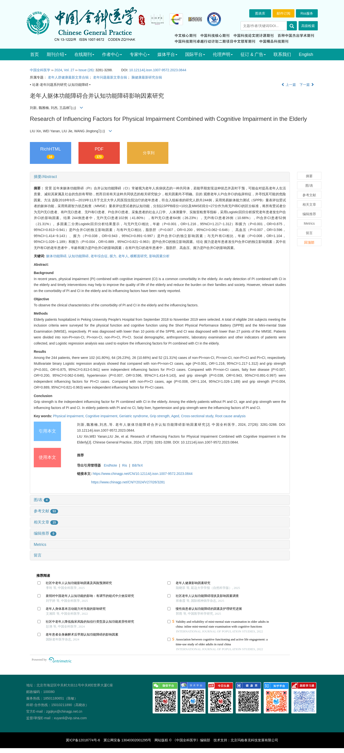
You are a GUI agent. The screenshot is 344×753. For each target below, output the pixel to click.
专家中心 (140, 54)
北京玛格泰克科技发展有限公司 (254, 740)
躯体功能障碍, (57, 256)
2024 (58, 70)
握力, (114, 256)
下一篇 (307, 85)
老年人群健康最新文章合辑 (68, 77)
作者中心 (112, 54)
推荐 (80, 455)
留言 (38, 555)
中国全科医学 (40, 70)
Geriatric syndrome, (134, 416)
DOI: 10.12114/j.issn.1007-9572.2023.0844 (205, 442)
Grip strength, (160, 416)
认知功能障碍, (79, 256)
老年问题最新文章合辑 (110, 77)
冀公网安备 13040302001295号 (127, 740)
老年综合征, (100, 256)
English (306, 54)
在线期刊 (84, 54)
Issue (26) (86, 70)
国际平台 (195, 54)
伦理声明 (223, 54)
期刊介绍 (57, 54)
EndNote (110, 465)
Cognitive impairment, (102, 416)
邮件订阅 (283, 13)
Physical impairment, (69, 416)
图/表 (42, 500)
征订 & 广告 (253, 54)
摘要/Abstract (45, 177)
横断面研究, (139, 256)
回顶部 (309, 242)
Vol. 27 (69, 70)
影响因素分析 (159, 256)
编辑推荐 (45, 533)
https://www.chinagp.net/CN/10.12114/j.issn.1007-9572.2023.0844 (143, 474)
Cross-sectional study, (198, 416)
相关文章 (46, 522)
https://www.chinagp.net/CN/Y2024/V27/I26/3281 (128, 482)
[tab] (160, 176)
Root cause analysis (230, 416)
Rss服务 (307, 13)
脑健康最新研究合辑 (146, 77)
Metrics (40, 544)
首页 (34, 54)
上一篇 (288, 85)
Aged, (176, 416)
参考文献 (46, 511)
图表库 (260, 13)
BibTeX (137, 465)
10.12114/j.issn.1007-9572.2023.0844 (157, 70)
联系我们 (282, 54)
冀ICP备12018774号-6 (83, 740)
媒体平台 (167, 54)
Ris (124, 465)
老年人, (124, 256)
